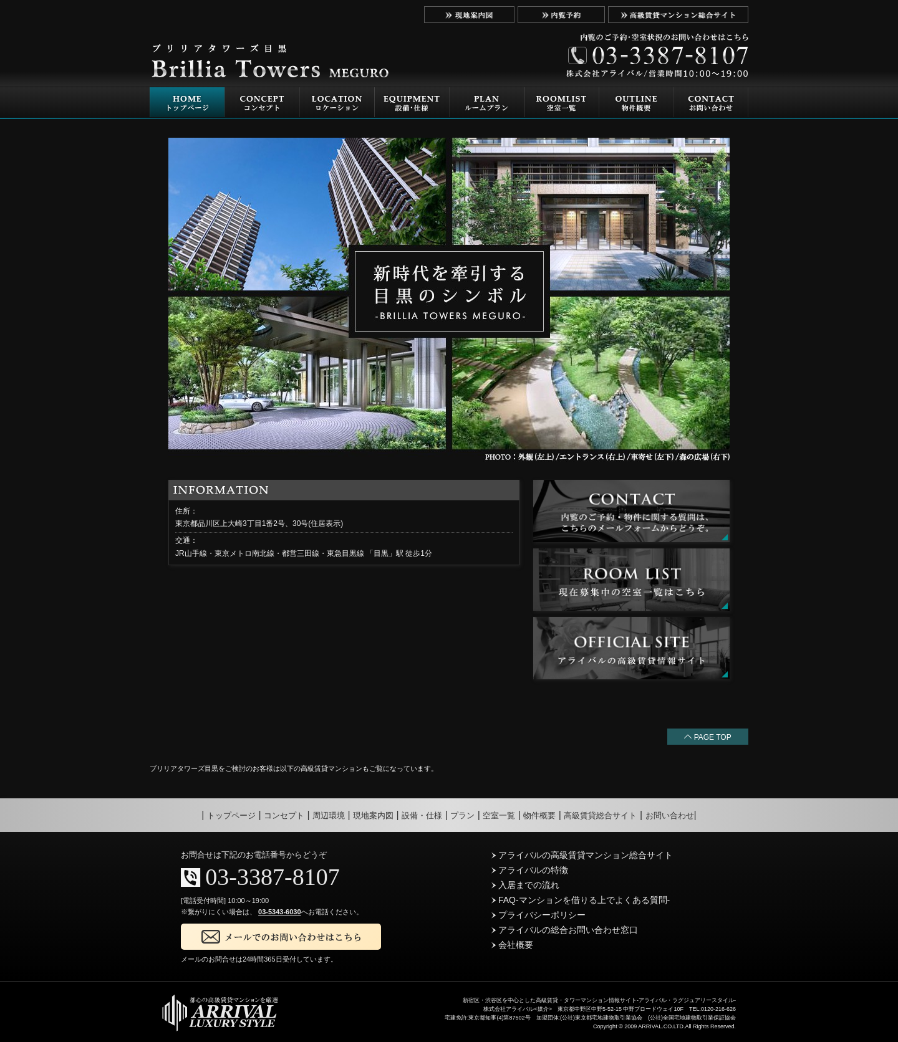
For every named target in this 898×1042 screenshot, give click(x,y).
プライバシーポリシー (538, 915)
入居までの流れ (525, 885)
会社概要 (512, 945)
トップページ (231, 815)
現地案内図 (373, 815)
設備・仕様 (422, 815)
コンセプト (284, 815)
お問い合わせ (669, 815)
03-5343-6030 (279, 911)
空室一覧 (499, 815)
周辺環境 (328, 815)
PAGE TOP (707, 737)
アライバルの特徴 (529, 870)
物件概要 (539, 815)
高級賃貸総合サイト (600, 815)
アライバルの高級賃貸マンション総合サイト (582, 855)
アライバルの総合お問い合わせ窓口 (564, 930)
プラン (462, 815)
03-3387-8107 (272, 877)
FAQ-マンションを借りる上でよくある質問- (580, 900)
